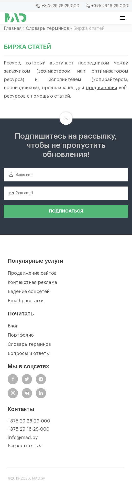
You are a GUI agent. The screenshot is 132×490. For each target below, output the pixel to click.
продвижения (101, 87)
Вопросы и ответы (29, 353)
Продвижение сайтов (32, 273)
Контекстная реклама (32, 282)
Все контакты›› (25, 445)
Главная (13, 28)
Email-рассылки (25, 300)
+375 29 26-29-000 (29, 421)
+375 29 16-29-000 (28, 429)
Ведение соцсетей (29, 291)
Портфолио (21, 335)
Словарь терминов (47, 28)
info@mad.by (23, 437)
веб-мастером (54, 71)
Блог (13, 326)
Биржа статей (89, 28)
